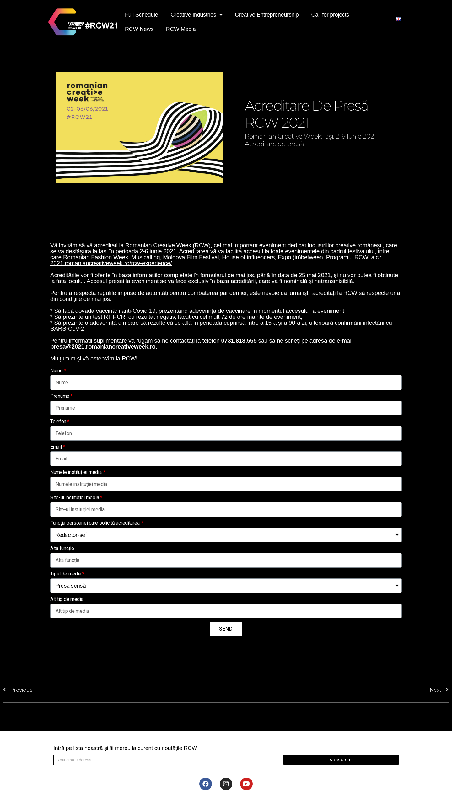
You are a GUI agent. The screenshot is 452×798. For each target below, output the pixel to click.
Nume (56, 371)
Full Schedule (141, 15)
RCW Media (181, 29)
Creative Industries (197, 15)
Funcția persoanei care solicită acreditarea (95, 523)
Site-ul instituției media (74, 498)
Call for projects (330, 15)
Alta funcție (62, 548)
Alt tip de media (66, 599)
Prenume (59, 396)
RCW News (139, 29)
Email (56, 447)
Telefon (58, 421)
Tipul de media (65, 574)
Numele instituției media (76, 472)
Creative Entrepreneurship (267, 15)
